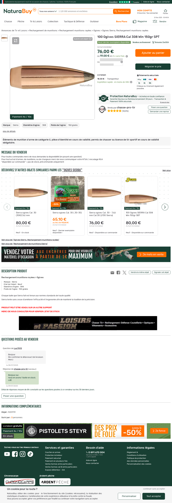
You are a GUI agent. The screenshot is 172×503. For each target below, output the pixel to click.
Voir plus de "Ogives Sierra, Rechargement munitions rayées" (30, 240)
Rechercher (121, 11)
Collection (53, 21)
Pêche (21, 21)
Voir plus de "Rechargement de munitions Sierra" (24, 244)
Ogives (96, 31)
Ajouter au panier (153, 53)
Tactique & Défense (74, 21)
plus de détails (9, 131)
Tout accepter (153, 496)
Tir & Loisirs (36, 21)
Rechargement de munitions (43, 31)
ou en (112, 56)
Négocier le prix (153, 66)
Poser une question (159, 107)
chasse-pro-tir (121, 107)
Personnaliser (129, 496)
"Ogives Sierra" (72, 170)
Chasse (8, 21)
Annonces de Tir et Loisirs (14, 31)
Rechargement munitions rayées (75, 31)
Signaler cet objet (161, 272)
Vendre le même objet (140, 272)
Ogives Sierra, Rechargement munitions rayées (125, 31)
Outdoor (94, 21)
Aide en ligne (148, 2)
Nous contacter (163, 2)
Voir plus (166, 171)
